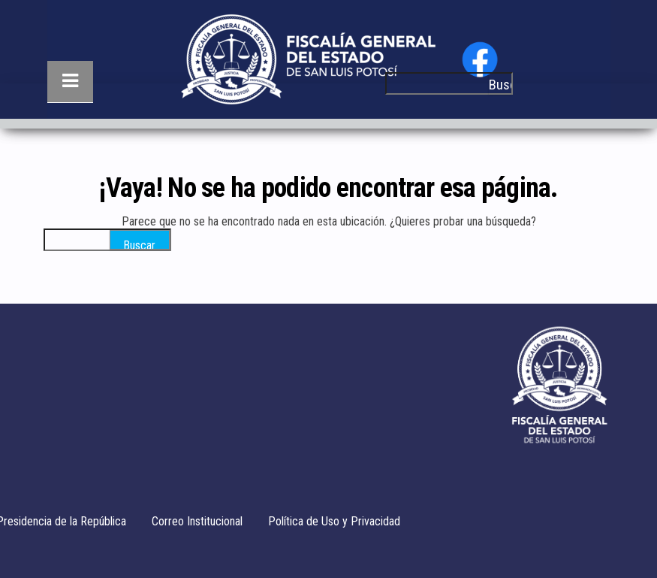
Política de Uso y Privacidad (334, 521)
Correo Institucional (197, 521)
